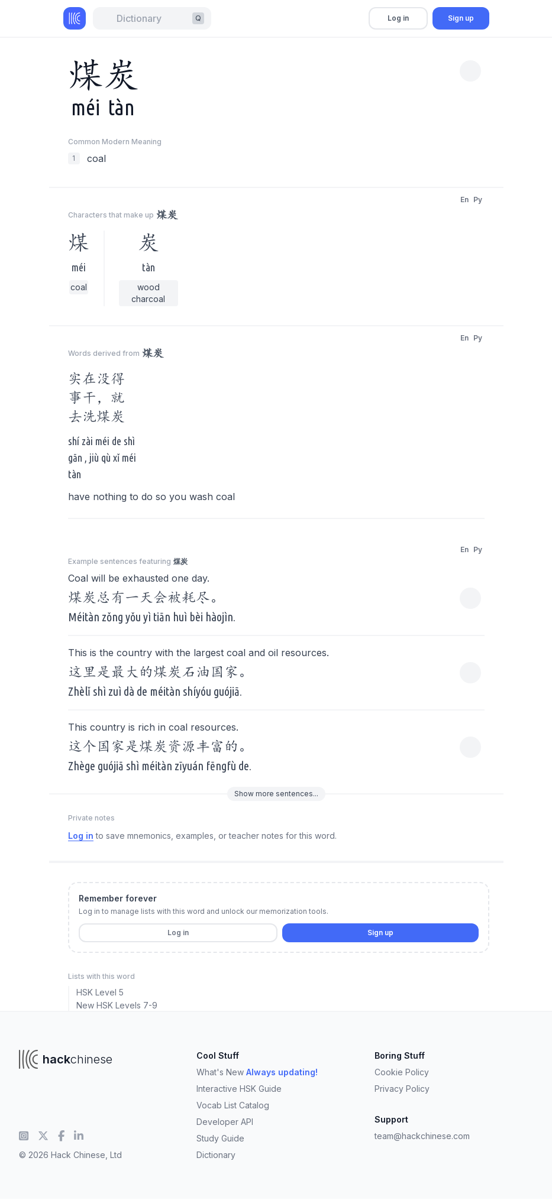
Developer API (224, 1122)
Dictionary (215, 1155)
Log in (398, 18)
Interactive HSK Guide (239, 1089)
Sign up (461, 18)
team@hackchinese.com (422, 1136)
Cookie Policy (402, 1072)
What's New (257, 1072)
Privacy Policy (402, 1089)
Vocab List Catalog (232, 1105)
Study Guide (220, 1138)
